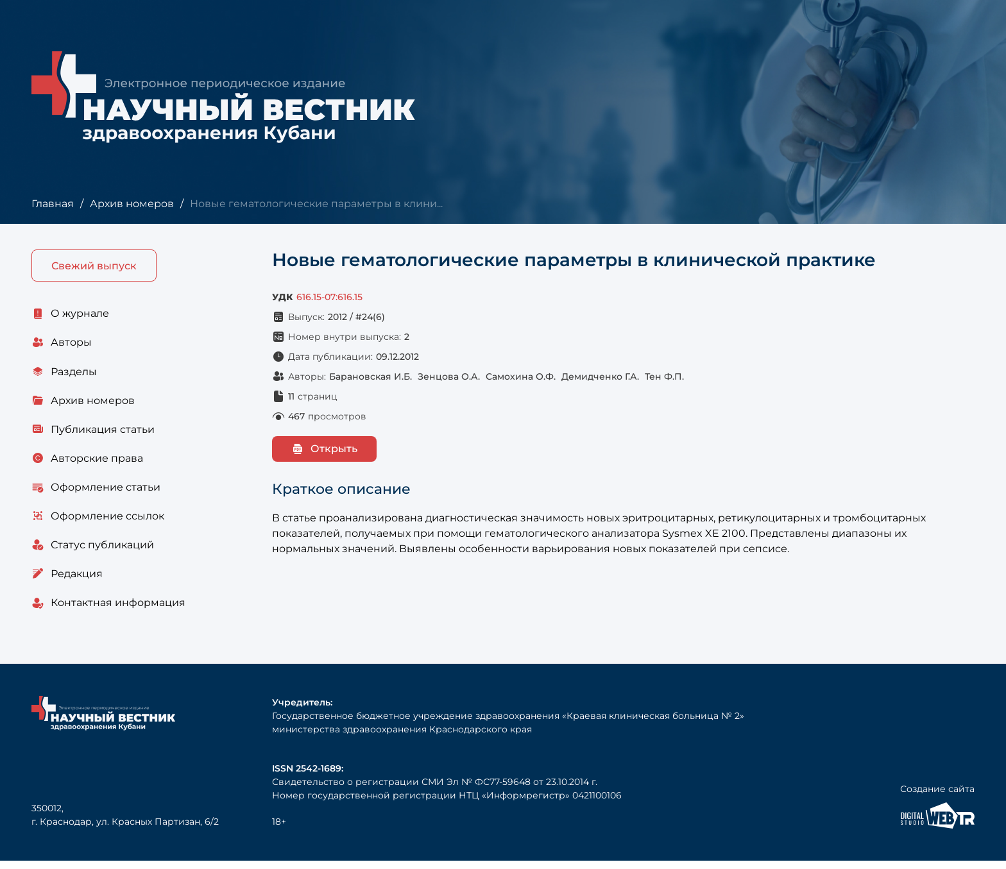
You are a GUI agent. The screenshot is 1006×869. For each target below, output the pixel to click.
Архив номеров (131, 204)
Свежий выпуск (94, 266)
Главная (52, 204)
